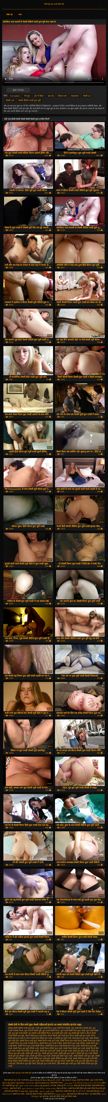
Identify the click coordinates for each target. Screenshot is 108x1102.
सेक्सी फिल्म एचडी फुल (28, 1041)
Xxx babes (15, 96)
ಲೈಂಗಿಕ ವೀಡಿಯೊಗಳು (42, 1083)
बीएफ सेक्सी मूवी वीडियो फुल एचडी (39, 1038)
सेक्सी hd (86, 96)
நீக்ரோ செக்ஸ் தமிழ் (48, 1088)
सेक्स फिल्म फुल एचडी (80, 1038)
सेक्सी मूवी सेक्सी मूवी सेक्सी (82, 1086)
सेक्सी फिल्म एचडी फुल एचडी (48, 1041)
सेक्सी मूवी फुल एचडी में (67, 1053)
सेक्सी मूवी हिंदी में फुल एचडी (61, 1056)
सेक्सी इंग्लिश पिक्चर (56, 1083)
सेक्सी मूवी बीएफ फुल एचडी (40, 1056)
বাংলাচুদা (5, 1088)
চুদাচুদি (58, 1080)
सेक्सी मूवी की (61, 1086)
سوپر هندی (68, 1083)
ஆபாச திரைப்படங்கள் (30, 1088)
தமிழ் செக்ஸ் (61, 1094)
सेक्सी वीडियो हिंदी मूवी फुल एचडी (52, 1061)
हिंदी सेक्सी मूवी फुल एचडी (12, 1080)
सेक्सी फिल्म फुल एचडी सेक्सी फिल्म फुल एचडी (62, 1046)
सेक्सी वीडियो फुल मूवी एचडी (61, 1058)
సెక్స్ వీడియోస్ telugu (69, 1080)
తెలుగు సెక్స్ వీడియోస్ (42, 1086)
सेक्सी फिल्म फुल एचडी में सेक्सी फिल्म (24, 1043)
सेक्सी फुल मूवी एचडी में (81, 1051)
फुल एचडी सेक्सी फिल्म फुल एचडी (72, 1030)
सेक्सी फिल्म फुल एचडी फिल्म (71, 1041)
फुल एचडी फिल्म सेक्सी (61, 1028)
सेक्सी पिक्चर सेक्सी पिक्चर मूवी (65, 1091)
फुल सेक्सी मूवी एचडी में (77, 1033)
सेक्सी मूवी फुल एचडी (50, 1053)
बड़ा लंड (51, 96)
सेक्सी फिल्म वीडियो (83, 1080)
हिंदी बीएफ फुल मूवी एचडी (26, 1063)
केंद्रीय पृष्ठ (9, 14)
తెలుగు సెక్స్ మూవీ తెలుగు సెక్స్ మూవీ (42, 1080)
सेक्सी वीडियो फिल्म (49, 1094)
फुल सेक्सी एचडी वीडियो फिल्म (40, 1033)
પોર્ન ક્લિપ (97, 1083)
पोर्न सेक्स (53, 1086)
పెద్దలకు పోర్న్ (33, 1091)
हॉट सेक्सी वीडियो (95, 1094)
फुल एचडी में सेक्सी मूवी (32, 1030)
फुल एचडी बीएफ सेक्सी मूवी (81, 1028)
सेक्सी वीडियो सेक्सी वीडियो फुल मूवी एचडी (23, 1061)
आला (20, 14)
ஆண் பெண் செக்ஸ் (26, 1086)
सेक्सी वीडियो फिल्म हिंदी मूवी (96, 1088)
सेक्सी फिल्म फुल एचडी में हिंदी (51, 1043)
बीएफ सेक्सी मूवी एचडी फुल (58, 1036)
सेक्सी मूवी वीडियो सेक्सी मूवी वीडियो (61, 1096)
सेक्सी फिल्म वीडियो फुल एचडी (51, 1048)
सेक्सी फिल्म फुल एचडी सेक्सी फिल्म (31, 1046)
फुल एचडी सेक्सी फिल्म (50, 1030)
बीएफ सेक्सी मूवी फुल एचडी (80, 1036)
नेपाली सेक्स (25, 1080)
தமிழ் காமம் (88, 1083)
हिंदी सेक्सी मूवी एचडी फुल (66, 1063)
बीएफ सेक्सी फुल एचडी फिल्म (36, 1036)
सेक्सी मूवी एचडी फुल (33, 1053)
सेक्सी (74, 1096)
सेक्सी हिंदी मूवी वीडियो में (12, 1091)
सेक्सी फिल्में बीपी (15, 1088)
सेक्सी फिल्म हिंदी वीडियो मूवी (77, 1088)
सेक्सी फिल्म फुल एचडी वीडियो (74, 1043)
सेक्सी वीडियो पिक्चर (98, 1086)
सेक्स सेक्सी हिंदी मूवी (92, 1091)
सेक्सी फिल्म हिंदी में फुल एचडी (27, 1051)
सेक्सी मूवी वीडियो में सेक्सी (34, 1094)
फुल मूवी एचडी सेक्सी (19, 1033)
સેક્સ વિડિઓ (77, 1083)
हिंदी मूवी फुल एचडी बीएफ (46, 1063)
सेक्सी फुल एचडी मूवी (47, 1051)
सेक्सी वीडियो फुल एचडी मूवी (39, 1058)
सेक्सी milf (10, 100)
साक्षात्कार (75, 96)
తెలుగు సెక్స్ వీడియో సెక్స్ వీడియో (13, 1083)
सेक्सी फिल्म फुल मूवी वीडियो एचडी (26, 1048)
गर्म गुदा (27, 96)
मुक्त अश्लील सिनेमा (97, 1080)
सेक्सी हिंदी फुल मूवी (12, 1086)
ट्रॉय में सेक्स (38, 96)
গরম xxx (70, 1086)
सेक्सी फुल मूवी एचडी (64, 1051)
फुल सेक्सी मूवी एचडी (59, 1033)
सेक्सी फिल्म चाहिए (19, 1094)
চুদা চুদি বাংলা (81, 1091)
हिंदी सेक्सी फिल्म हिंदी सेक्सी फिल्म (78, 1094)
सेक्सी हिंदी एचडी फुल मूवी (75, 1061)
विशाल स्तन (62, 96)
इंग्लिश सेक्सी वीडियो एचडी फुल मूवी (21, 1028)
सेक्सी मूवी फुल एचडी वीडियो (87, 1053)
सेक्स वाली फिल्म (62, 1088)
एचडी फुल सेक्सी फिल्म (43, 1028)
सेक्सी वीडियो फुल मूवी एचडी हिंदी (85, 1058)
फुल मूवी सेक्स (44, 1096)
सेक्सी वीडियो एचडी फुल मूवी (29, 100)
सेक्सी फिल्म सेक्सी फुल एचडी (74, 1048)
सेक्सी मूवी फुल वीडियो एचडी (18, 1056)
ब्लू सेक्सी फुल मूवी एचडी (62, 1038)
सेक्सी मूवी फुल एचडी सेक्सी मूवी (54, 4)
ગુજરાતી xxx (29, 1083)
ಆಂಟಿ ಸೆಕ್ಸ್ (24, 1091)
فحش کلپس (50, 1091)
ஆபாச (41, 1091)
